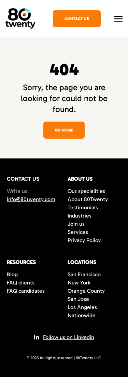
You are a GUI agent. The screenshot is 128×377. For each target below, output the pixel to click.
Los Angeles (82, 307)
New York (79, 282)
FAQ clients (20, 282)
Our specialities (86, 191)
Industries (79, 215)
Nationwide (82, 315)
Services (78, 232)
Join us (76, 224)
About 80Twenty (88, 199)
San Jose (78, 299)
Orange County (86, 291)
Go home (64, 130)
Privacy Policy (84, 240)
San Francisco (84, 274)
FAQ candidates (26, 291)
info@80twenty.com (31, 199)
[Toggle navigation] (118, 18)
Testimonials (83, 207)
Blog (12, 274)
